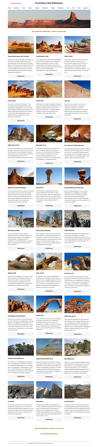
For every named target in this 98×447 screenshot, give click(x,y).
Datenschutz (18, 443)
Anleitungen (25, 443)
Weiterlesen (20, 76)
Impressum (11, 443)
